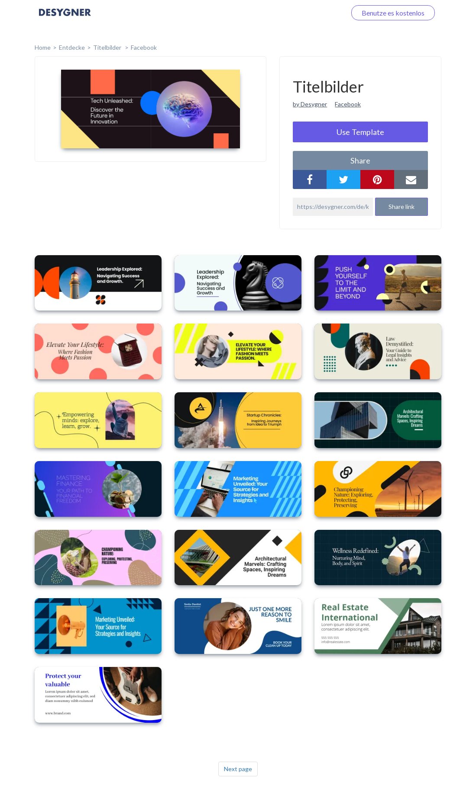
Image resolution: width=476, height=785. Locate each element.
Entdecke (72, 47)
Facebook (144, 47)
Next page (238, 768)
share (360, 160)
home (43, 47)
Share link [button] (401, 206)
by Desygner (310, 104)
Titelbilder (108, 47)
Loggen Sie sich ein (308, 12)
